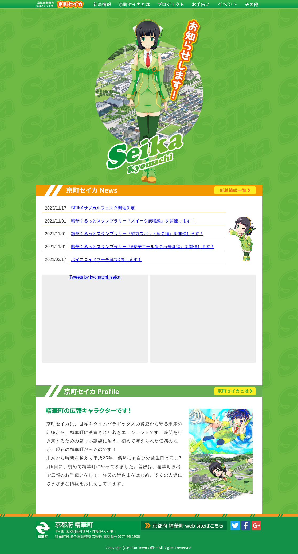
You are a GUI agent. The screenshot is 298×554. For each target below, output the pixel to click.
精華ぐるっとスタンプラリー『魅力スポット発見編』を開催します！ (137, 233)
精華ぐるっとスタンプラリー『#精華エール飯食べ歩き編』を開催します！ (142, 246)
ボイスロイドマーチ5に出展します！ (106, 259)
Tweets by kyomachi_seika (94, 277)
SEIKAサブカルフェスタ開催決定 (103, 208)
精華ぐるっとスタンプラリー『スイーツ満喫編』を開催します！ (133, 221)
